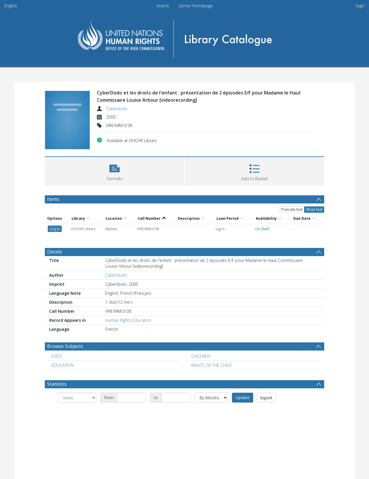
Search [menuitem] (162, 5)
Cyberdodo (116, 108)
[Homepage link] (184, 37)
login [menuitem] (360, 5)
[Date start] (131, 398)
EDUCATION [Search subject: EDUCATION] (63, 365)
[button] (114, 171)
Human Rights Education (128, 320)
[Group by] (77, 398)
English (10, 5)
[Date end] (176, 398)
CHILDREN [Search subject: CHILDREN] (200, 356)
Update (242, 397)
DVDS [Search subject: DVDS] (57, 356)
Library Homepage (195, 5)
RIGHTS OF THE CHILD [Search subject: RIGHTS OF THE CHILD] (211, 365)
